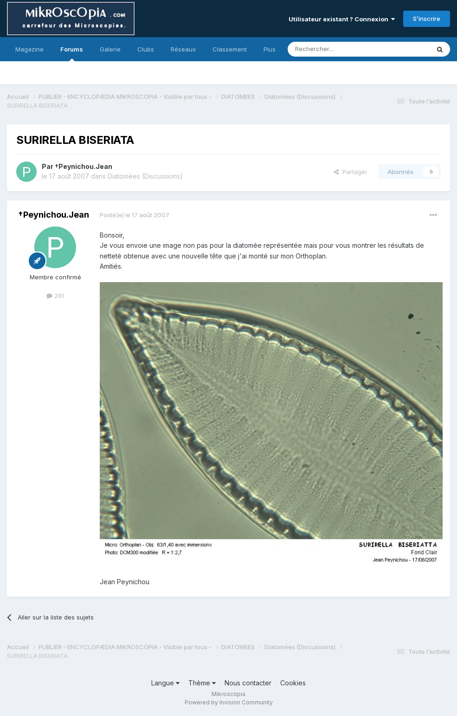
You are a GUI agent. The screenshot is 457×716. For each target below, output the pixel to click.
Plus (270, 49)
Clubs (145, 49)
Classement (229, 49)
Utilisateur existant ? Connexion (342, 19)
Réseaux (183, 49)
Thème (202, 683)
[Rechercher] (338, 49)
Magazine (29, 49)
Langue (165, 683)
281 (55, 295)
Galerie (110, 49)
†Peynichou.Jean (83, 166)
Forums (71, 53)
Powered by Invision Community (229, 702)
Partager (350, 171)
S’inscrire (426, 18)
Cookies (293, 683)
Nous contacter (248, 683)
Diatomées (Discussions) (145, 176)
